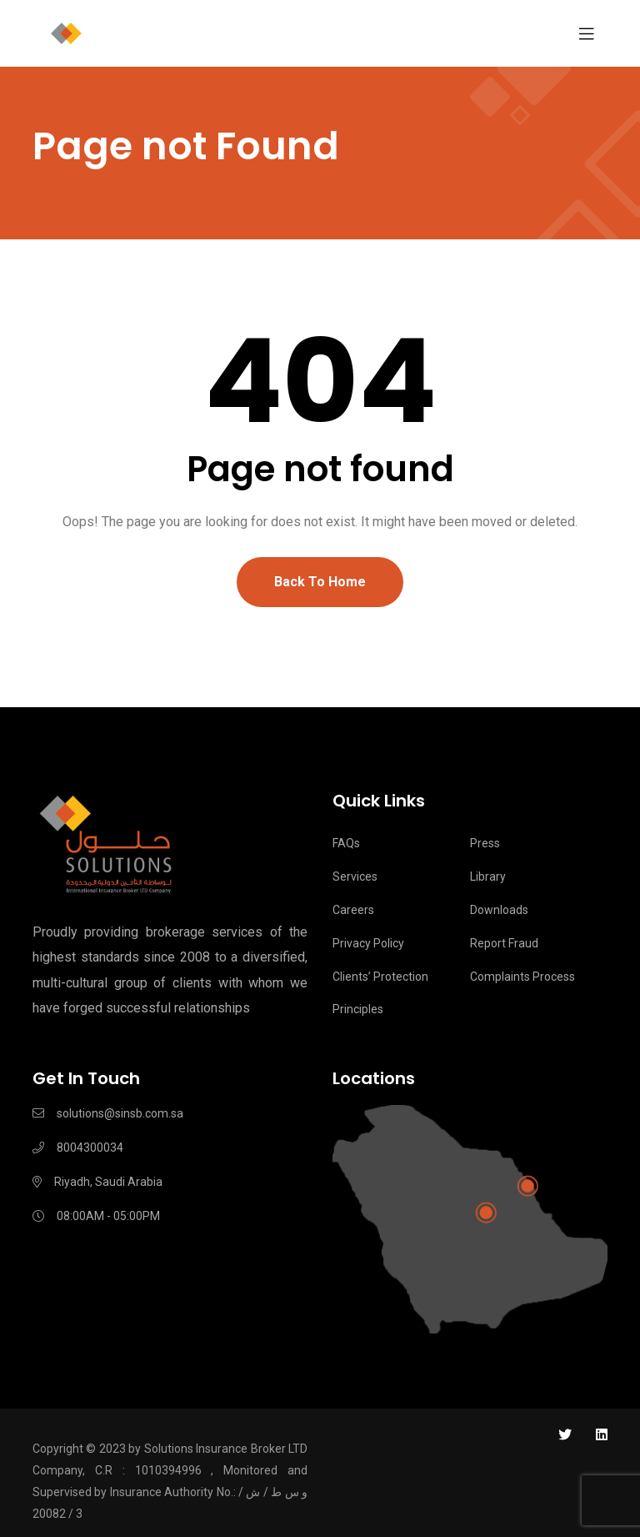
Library (488, 876)
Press (485, 843)
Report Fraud (504, 943)
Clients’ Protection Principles (380, 993)
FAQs (346, 843)
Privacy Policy (368, 943)
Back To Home (320, 582)
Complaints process (522, 976)
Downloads (499, 910)
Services (355, 876)
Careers (353, 910)
